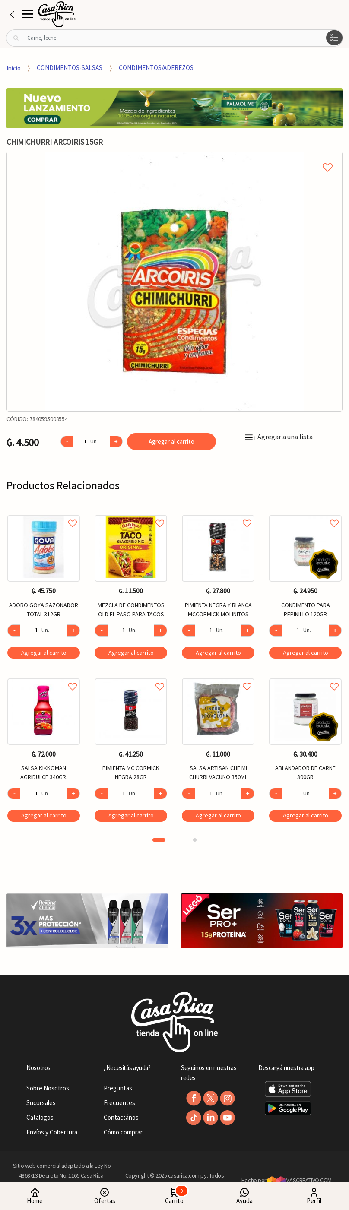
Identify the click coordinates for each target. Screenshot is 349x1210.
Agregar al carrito (171, 441)
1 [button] (159, 840)
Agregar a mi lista (174, 157)
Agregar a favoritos (43, 514)
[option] (174, 281)
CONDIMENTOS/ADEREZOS (156, 67)
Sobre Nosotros (47, 1088)
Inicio (13, 67)
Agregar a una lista (279, 436)
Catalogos (40, 1117)
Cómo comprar (123, 1132)
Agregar (44, 652)
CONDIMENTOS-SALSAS (69, 67)
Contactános (121, 1117)
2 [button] (194, 840)
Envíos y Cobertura (51, 1132)
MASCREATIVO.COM (299, 1180)
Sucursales (41, 1103)
